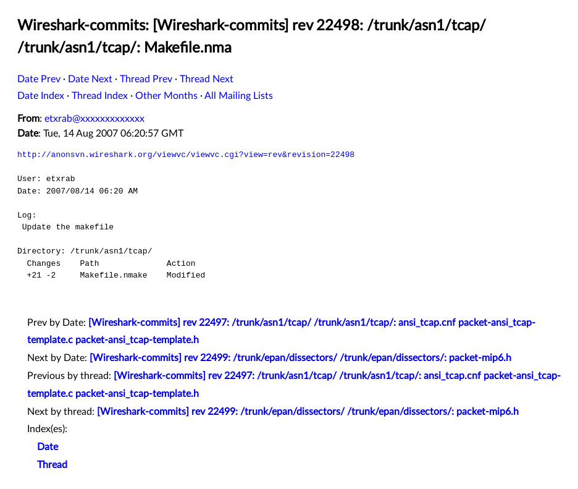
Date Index (40, 96)
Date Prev (39, 79)
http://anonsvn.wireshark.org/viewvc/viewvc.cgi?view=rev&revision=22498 (185, 154)
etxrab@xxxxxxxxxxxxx (94, 119)
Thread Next (206, 79)
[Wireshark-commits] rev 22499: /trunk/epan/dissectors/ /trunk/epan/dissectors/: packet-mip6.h (300, 358)
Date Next (90, 79)
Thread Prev (146, 79)
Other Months (166, 96)
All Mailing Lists (238, 96)
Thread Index (100, 96)
